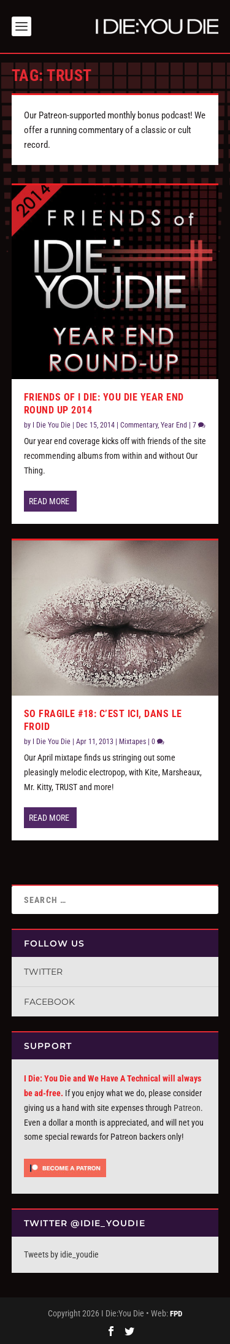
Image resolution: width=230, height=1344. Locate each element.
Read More (49, 501)
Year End (174, 425)
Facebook (49, 1001)
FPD (176, 1313)
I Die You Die (52, 425)
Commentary (139, 425)
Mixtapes (132, 741)
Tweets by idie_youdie (61, 1254)
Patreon (187, 1108)
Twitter (43, 971)
